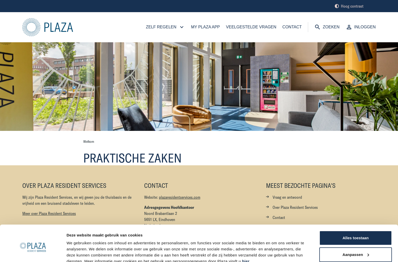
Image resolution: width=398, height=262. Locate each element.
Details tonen (79, 252)
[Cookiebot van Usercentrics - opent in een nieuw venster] (33, 252)
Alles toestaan (355, 215)
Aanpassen (355, 231)
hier (246, 238)
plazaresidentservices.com (179, 197)
